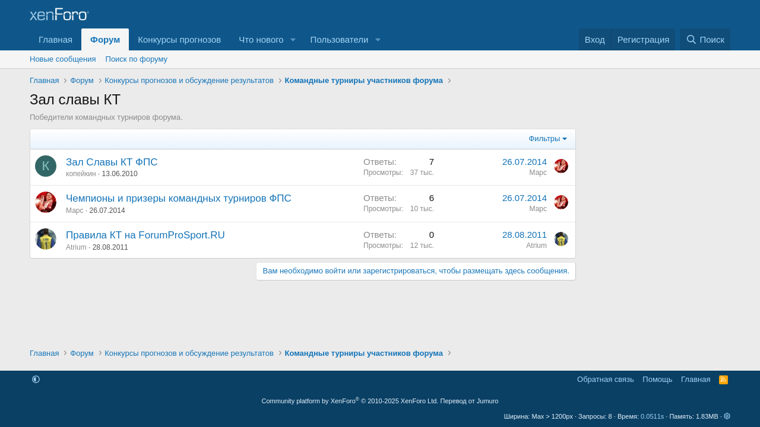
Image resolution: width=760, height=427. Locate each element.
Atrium (76, 247)
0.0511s (652, 416)
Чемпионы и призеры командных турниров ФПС (179, 198)
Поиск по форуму (136, 59)
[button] (293, 39)
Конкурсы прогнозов (179, 39)
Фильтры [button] (544, 138)
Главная (55, 39)
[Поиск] (705, 39)
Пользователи (340, 39)
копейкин (81, 174)
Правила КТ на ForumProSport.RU (145, 235)
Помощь (657, 379)
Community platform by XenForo (350, 400)
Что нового (261, 39)
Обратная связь (605, 379)
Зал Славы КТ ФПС (111, 162)
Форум (105, 39)
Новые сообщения (63, 59)
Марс (538, 172)
